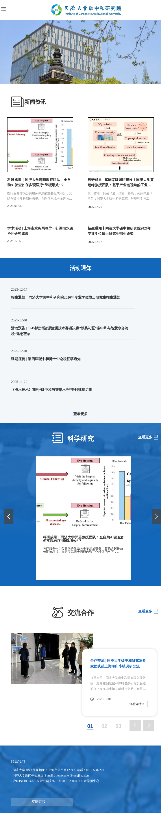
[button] (156, 516)
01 (90, 726)
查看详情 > (136, 703)
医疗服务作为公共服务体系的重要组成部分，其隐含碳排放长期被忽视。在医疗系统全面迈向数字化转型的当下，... (83, 550)
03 (118, 726)
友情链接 (38, 801)
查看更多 (81, 414)
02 (104, 726)
